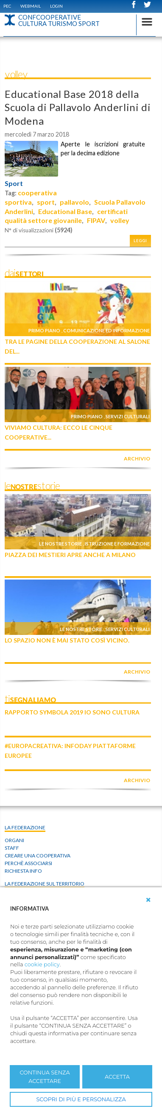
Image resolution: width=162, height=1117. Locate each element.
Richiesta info (23, 871)
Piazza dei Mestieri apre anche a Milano (70, 554)
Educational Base (65, 211)
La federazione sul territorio (44, 883)
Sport (14, 183)
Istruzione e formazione (117, 543)
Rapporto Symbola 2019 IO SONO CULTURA (72, 712)
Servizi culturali (128, 416)
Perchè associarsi (28, 863)
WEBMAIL (30, 6)
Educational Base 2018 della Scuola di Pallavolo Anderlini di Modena (78, 107)
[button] (148, 900)
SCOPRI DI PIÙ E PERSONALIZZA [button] (81, 1099)
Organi (14, 840)
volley (119, 220)
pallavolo (74, 202)
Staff (12, 848)
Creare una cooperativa (37, 855)
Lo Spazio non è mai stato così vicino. (67, 640)
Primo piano (44, 330)
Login (56, 6)
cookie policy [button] (42, 964)
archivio (137, 458)
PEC (7, 6)
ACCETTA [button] (117, 1077)
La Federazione (25, 827)
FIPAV (96, 220)
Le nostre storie (60, 543)
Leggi (140, 240)
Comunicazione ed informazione (106, 330)
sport (46, 202)
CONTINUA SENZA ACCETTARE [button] (45, 1076)
